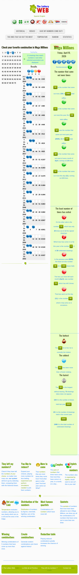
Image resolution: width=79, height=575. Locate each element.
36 (55, 266)
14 (55, 171)
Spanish (37, 16)
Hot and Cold (10, 503)
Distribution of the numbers (29, 503)
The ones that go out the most (20, 37)
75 (56, 283)
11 (55, 109)
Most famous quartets (47, 503)
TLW (17, 568)
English (42, 16)
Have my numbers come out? (51, 31)
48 (55, 154)
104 (67, 139)
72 (61, 226)
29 (72, 115)
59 (70, 298)
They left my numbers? (7, 465)
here (73, 568)
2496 (68, 94)
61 (60, 367)
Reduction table (48, 534)
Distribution (25, 509)
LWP (29, 570)
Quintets (64, 501)
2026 (63, 419)
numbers (42, 472)
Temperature (42, 37)
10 (57, 130)
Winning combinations (8, 535)
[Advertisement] (64, 194)
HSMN (49, 570)
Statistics (67, 37)
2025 (68, 404)
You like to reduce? (26, 465)
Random (55, 37)
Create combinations (27, 535)
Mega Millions (64, 47)
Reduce (32, 31)
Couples (59, 464)
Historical (20, 31)
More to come (43, 465)
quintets (66, 506)
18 (60, 348)
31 (55, 87)
